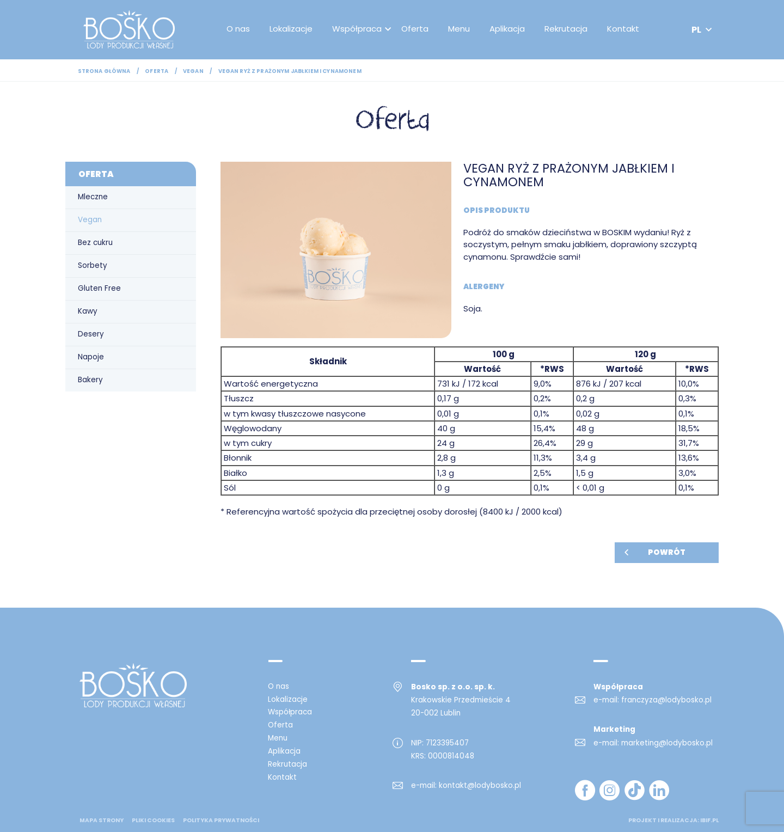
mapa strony (101, 820)
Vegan (193, 71)
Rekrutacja (568, 29)
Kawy (87, 311)
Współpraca (359, 29)
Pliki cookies (153, 820)
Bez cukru (95, 242)
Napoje (91, 357)
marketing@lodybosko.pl (667, 743)
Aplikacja (509, 29)
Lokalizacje (293, 29)
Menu (461, 29)
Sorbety (92, 265)
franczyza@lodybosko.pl (666, 700)
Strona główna (104, 71)
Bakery (90, 380)
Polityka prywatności (221, 820)
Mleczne (93, 197)
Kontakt (625, 29)
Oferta (417, 29)
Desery (91, 334)
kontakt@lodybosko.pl (480, 785)
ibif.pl (709, 820)
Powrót (666, 552)
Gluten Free (99, 288)
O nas (240, 29)
